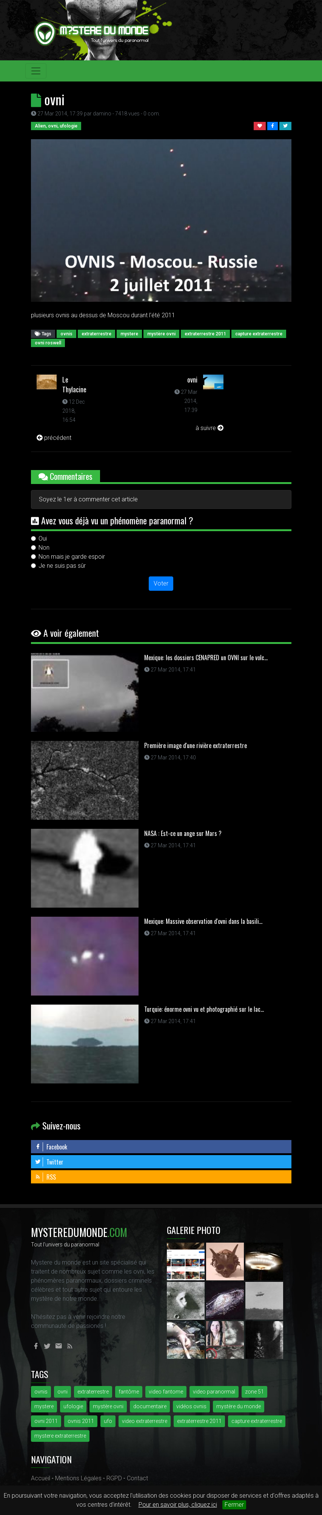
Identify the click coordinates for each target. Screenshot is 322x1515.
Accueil (40, 1478)
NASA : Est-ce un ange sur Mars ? (183, 833)
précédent (54, 437)
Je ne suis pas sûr (62, 565)
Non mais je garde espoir (72, 556)
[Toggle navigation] (35, 70)
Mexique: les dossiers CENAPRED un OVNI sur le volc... (206, 657)
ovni (192, 379)
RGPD (114, 1478)
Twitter (49, 1161)
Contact (137, 1478)
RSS (45, 1177)
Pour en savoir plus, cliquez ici (178, 1504)
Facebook (51, 1146)
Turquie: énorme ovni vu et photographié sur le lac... (204, 1009)
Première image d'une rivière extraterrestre (195, 745)
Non (44, 547)
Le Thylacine (74, 384)
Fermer (234, 1504)
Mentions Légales (78, 1478)
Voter (161, 583)
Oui (43, 538)
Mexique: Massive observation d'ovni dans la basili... (203, 921)
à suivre (209, 428)
